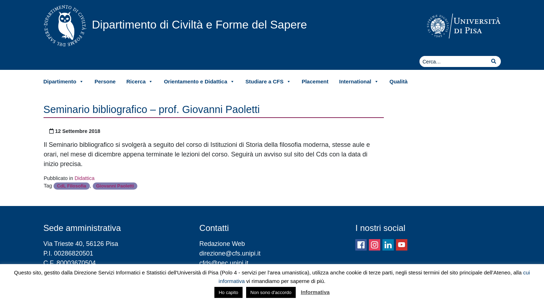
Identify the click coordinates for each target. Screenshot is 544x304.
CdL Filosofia (71, 186)
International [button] (359, 82)
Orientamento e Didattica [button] (199, 82)
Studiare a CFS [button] (268, 82)
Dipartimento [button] (64, 82)
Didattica (85, 178)
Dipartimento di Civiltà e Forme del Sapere (199, 24)
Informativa (315, 292)
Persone (105, 81)
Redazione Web (222, 243)
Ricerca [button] (139, 82)
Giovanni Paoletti (115, 186)
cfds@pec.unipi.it (223, 263)
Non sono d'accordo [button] (270, 292)
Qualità (399, 81)
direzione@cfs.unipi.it (229, 253)
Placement (315, 81)
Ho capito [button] (228, 292)
